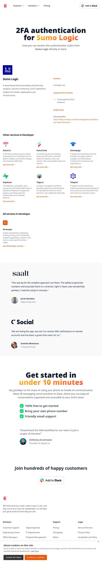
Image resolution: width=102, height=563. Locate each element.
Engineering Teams (11, 532)
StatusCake (41, 150)
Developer (7, 229)
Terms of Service (85, 527)
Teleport (74, 182)
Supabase (7, 182)
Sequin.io (45, 443)
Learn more (35, 551)
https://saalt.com (28, 302)
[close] (98, 541)
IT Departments (33, 532)
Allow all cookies (36, 557)
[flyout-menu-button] (18, 5)
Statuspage (75, 150)
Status (56, 537)
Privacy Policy (84, 532)
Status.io (7, 150)
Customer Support (11, 527)
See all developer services (14, 246)
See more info (9, 164)
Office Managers (10, 537)
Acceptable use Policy (87, 537)
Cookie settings (13, 557)
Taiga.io (40, 182)
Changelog (58, 532)
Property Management (36, 537)
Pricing (47, 5)
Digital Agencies (33, 527)
